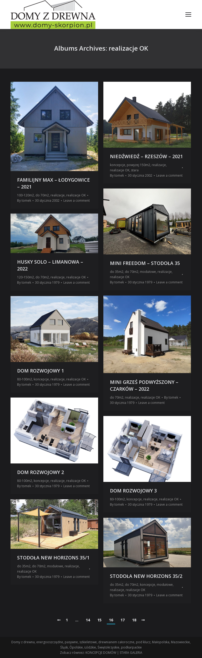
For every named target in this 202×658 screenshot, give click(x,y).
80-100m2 (24, 379)
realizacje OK (76, 195)
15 (99, 619)
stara (135, 170)
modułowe (148, 271)
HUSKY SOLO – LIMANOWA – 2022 (50, 265)
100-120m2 (25, 195)
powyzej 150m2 (138, 165)
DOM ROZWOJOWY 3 (133, 490)
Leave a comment (76, 200)
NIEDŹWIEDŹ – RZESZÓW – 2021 (146, 156)
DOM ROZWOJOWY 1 (40, 370)
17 (122, 619)
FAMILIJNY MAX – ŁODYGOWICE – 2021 (53, 183)
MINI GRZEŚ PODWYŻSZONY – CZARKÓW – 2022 (144, 385)
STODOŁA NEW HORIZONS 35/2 (146, 576)
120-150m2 (25, 277)
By (24, 200)
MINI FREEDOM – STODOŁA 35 (145, 263)
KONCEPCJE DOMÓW (100, 652)
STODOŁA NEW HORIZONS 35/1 (53, 557)
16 (111, 619)
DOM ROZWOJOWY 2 (40, 472)
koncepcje (117, 165)
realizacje (57, 195)
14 (88, 619)
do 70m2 (42, 195)
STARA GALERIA (131, 652)
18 (134, 619)
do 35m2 (116, 271)
